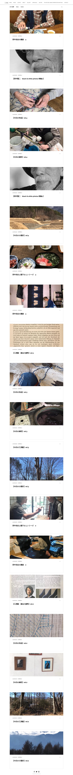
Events (22, 6)
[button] (61, 7)
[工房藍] (8, 2)
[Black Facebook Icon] (34, 772)
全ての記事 (12, 6)
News (17, 6)
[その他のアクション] (60, 36)
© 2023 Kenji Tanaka (36, 773)
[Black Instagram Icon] (39, 772)
